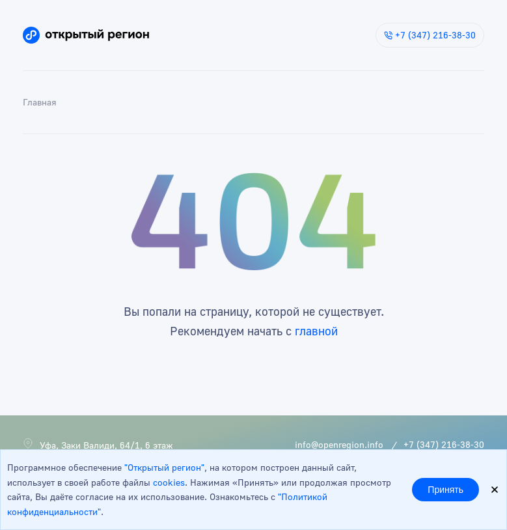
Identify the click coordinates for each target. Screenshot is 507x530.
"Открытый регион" (164, 467)
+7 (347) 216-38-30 (430, 34)
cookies (169, 482)
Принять (445, 489)
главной (316, 331)
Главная (40, 101)
